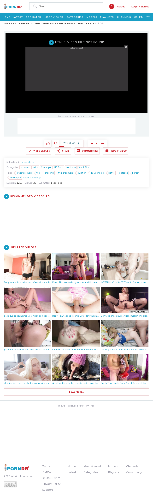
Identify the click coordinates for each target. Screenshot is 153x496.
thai (38, 172)
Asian (35, 167)
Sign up (145, 6)
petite (111, 172)
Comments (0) (90, 151)
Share (65, 151)
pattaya (123, 172)
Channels (124, 17)
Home (6, 17)
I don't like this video (55, 143)
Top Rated (33, 17)
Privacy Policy (51, 483)
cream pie (15, 177)
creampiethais (24, 172)
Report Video (119, 151)
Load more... (76, 392)
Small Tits (83, 167)
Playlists (107, 17)
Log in (134, 6)
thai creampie (65, 172)
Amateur (25, 167)
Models (91, 17)
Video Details (41, 151)
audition (81, 172)
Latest (18, 17)
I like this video (48, 143)
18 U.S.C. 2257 (51, 478)
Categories (75, 17)
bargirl (135, 172)
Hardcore (71, 167)
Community (142, 17)
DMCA (46, 472)
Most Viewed (54, 17)
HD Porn (58, 167)
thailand (49, 172)
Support (47, 489)
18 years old (97, 172)
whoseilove (28, 161)
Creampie (46, 167)
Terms (46, 466)
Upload (121, 6)
